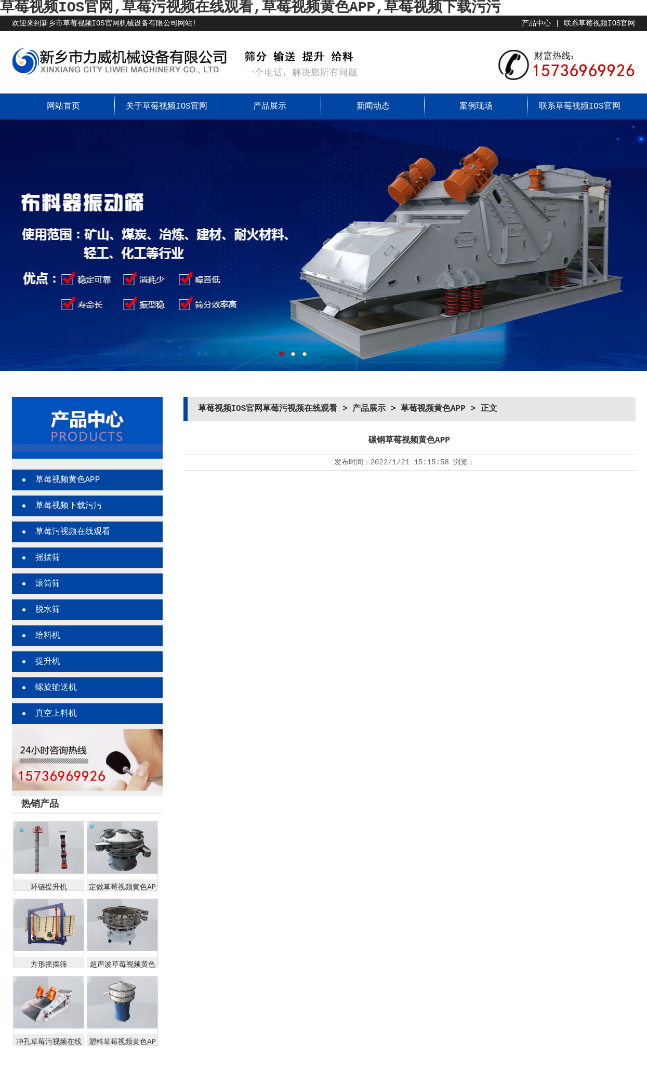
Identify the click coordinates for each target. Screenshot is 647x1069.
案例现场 (476, 106)
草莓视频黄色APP (67, 480)
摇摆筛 (47, 558)
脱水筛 (47, 609)
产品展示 (269, 106)
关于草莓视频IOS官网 (166, 106)
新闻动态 (373, 106)
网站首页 (63, 106)
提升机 (47, 661)
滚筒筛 (47, 584)
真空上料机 (56, 713)
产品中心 (536, 23)
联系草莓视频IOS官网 (599, 23)
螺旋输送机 (56, 687)
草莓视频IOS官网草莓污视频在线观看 (268, 408)
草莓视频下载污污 (68, 506)
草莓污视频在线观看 (72, 532)
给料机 (47, 635)
